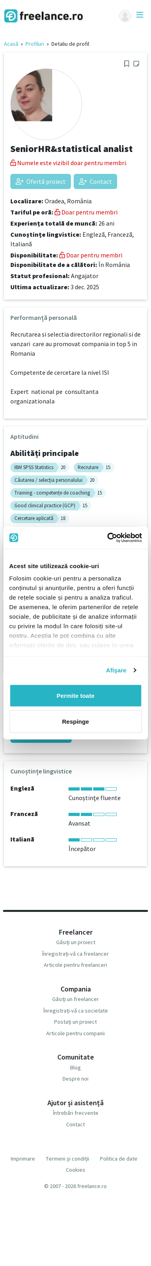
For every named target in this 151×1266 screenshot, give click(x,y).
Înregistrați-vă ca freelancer (75, 953)
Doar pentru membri (86, 212)
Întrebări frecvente (75, 1112)
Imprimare (23, 1158)
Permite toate (75, 695)
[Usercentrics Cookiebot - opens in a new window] (108, 538)
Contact (95, 181)
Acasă (11, 43)
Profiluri (34, 43)
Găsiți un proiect (75, 942)
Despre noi (75, 1078)
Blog (75, 1067)
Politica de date (118, 1158)
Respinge (75, 721)
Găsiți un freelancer (75, 999)
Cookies (75, 1169)
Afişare (116, 670)
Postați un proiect (75, 1021)
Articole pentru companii (75, 1033)
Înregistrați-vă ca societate (75, 1010)
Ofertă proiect (41, 181)
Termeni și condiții (67, 1158)
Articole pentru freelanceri (75, 964)
